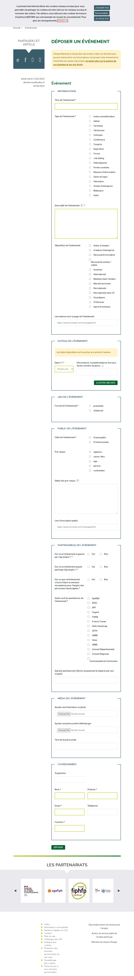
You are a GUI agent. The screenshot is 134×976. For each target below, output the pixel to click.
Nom (58, 789)
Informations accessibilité (56, 927)
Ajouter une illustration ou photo (70, 707)
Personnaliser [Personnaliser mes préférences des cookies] (101, 13)
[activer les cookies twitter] (32, 60)
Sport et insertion (102, 307)
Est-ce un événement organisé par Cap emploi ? (69, 555)
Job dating (99, 158)
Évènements (31, 28)
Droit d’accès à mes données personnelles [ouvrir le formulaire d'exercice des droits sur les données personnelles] (51, 969)
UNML (95, 644)
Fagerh (95, 612)
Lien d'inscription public (66, 520)
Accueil (16, 28)
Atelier (97, 121)
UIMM (95, 635)
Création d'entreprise (104, 250)
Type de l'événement (65, 116)
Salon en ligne (100, 177)
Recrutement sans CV (104, 293)
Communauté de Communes (103, 661)
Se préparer (99, 297)
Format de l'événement (67, 406)
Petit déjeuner (100, 163)
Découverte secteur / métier (101, 263)
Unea (94, 640)
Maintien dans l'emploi (105, 279)
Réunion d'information (104, 172)
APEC (94, 603)
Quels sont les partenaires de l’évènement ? (69, 599)
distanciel (98, 410)
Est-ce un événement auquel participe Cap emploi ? (68, 568)
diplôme (98, 452)
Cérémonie (99, 130)
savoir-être (99, 456)
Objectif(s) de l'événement (67, 245)
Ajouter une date (105, 383)
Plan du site (49, 936)
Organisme (60, 773)
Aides (47, 924)
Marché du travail (102, 283)
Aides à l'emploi (101, 245)
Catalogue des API (53, 939)
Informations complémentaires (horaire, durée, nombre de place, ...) (96, 364)
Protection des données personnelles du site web (52, 953)
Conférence (99, 140)
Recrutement (100, 288)
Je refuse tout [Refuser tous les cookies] (102, 18)
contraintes (99, 470)
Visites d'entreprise (103, 186)
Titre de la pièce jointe (65, 740)
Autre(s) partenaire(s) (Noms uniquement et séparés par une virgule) (84, 672)
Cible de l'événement (65, 437)
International (100, 274)
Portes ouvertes (101, 167)
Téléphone (93, 806)
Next (119, 891)
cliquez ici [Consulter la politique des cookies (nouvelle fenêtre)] (63, 20)
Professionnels (101, 442)
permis (97, 466)
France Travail (99, 621)
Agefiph (95, 598)
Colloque (98, 135)
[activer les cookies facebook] (18, 60)
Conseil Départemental (103, 649)
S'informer (99, 302)
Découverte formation (104, 255)
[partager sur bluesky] (40, 60)
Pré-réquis (60, 452)
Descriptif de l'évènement (70, 205)
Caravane (98, 126)
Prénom (92, 789)
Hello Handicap (99, 626)
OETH (94, 631)
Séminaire (99, 181)
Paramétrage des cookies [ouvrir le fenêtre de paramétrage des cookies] (50, 962)
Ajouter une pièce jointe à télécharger (73, 723)
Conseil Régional (100, 654)
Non (106, 554)
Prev (15, 891)
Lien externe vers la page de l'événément (74, 316)
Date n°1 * (59, 363)
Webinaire (98, 191)
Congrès (98, 144)
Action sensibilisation (104, 116)
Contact (48, 933)
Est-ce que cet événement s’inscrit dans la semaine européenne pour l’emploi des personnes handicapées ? (69, 584)
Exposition (99, 149)
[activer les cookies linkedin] (25, 60)
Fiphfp (95, 617)
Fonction (60, 822)
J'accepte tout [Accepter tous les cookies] (102, 7)
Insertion (98, 269)
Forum (97, 153)
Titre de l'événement (65, 100)
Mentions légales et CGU (56, 930)
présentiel (98, 406)
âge (95, 461)
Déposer (58, 847)
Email (58, 806)
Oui (93, 554)
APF (94, 607)
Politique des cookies (50, 944)
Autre (96, 195)
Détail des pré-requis (67, 481)
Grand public (100, 437)
